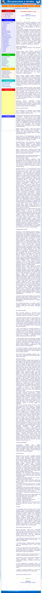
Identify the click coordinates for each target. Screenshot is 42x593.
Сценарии (24, 6)
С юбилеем (4, 24)
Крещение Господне (9, 14)
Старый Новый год (9, 13)
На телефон (37, 6)
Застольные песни (6, 83)
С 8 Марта (4, 47)
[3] (25, 15)
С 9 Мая (4, 51)
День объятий (8, 15)
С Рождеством (5, 43)
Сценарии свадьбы (6, 73)
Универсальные (5, 65)
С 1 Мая (4, 50)
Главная (5, 6)
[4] (26, 15)
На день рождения (6, 56)
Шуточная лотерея (6, 77)
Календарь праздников (7, 82)
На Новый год (5, 60)
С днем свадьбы (5, 38)
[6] (30, 15)
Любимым (4, 29)
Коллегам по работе (6, 32)
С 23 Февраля (5, 46)
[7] (31, 15)
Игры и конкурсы (6, 76)
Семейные (4, 27)
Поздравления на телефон (7, 22)
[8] (33, 15)
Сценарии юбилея (6, 71)
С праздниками (5, 41)
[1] (21, 15)
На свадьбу (4, 59)
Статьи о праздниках (6, 86)
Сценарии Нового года (7, 72)
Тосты (18, 6)
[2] (23, 15)
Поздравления (11, 6)
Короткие (4, 64)
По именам (4, 26)
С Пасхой (4, 49)
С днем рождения (6, 23)
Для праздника (31, 6)
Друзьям (4, 28)
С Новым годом (5, 42)
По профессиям (5, 40)
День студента (8, 16)
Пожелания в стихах (6, 36)
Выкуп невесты (5, 74)
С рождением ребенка (6, 37)
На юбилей (4, 58)
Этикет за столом (5, 85)
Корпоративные (5, 61)
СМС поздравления (6, 34)
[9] (34, 15)
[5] (28, 15)
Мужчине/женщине (6, 31)
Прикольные (4, 33)
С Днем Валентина (6, 45)
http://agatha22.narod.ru (26, 574)
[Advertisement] (8, 124)
